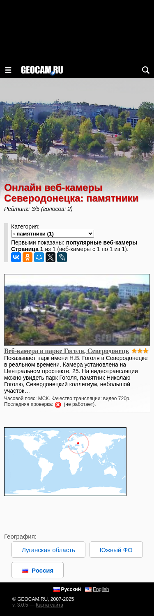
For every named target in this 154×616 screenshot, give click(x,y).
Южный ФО (116, 549)
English (101, 589)
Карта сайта (49, 605)
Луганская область (48, 549)
